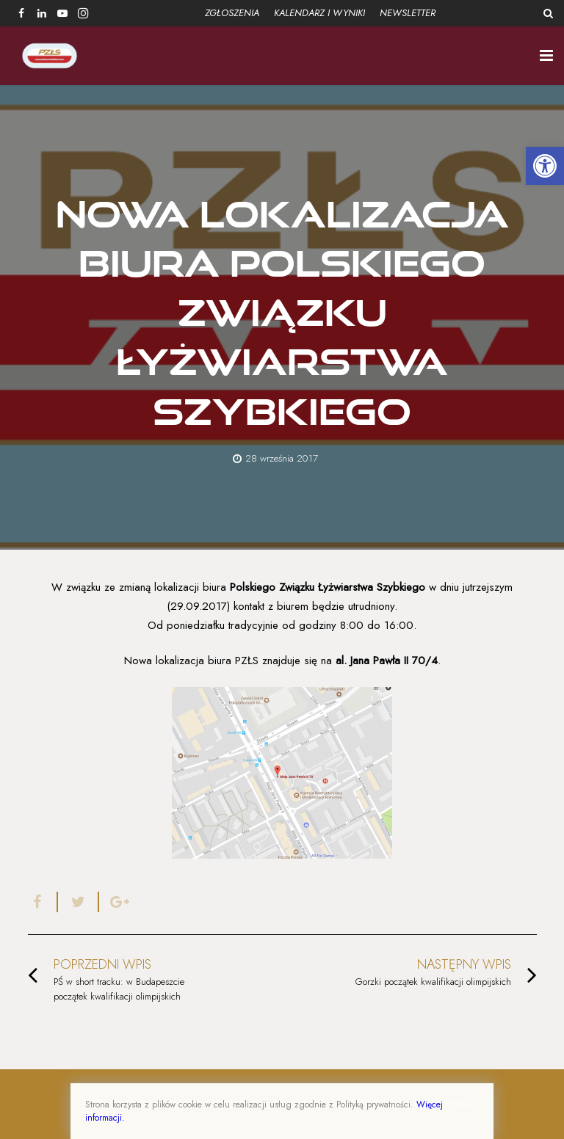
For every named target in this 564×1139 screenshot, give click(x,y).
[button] (545, 166)
